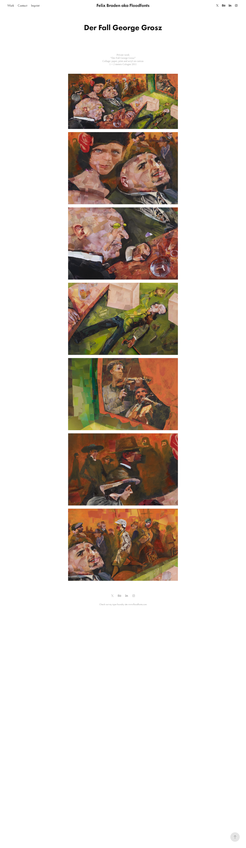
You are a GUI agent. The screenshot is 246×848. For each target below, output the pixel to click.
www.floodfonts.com (137, 604)
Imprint (35, 5)
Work (10, 5)
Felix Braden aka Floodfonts (123, 5)
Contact (22, 5)
